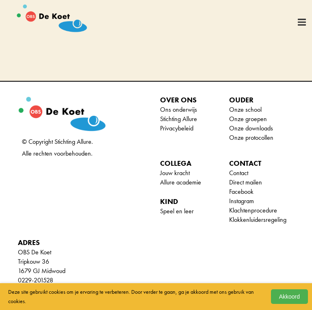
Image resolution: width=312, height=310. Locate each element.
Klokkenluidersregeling (257, 219)
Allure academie (180, 182)
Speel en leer (177, 211)
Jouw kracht (175, 173)
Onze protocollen (251, 137)
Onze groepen (248, 119)
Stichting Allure (178, 119)
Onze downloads (251, 128)
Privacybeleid (176, 128)
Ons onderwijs (178, 109)
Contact (238, 173)
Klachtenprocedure (253, 210)
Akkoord (289, 296)
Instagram (241, 201)
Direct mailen (245, 182)
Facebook (241, 191)
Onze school (245, 109)
